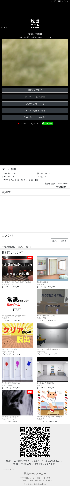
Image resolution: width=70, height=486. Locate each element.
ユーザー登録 (56, 1)
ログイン (64, 1)
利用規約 (49, 480)
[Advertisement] (35, 10)
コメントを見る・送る (35, 110)
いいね (23, 123)
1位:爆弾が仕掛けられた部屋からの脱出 (17, 269)
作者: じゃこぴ (7, 284)
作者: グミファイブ (9, 419)
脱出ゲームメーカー (35, 473)
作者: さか (40, 385)
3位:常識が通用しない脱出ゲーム (17, 303)
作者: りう (5, 318)
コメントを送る (59, 241)
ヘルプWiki (22, 480)
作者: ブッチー (7, 385)
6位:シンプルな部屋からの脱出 (52, 336)
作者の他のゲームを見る (35, 117)
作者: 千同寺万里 (8, 352)
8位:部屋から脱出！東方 (52, 370)
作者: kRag (41, 352)
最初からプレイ (35, 90)
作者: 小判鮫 (41, 318)
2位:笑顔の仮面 (52, 269)
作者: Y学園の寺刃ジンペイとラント (35, 37)
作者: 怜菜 (40, 284)
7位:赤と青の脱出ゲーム (17, 370)
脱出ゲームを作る (43, 478)
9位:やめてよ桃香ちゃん (17, 404)
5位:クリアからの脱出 (17, 336)
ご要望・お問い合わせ (36, 480)
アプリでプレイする (35, 104)
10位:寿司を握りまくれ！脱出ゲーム (52, 404)
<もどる (4, 28)
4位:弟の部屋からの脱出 (52, 303)
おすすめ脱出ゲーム (27, 478)
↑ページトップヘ (8, 469)
